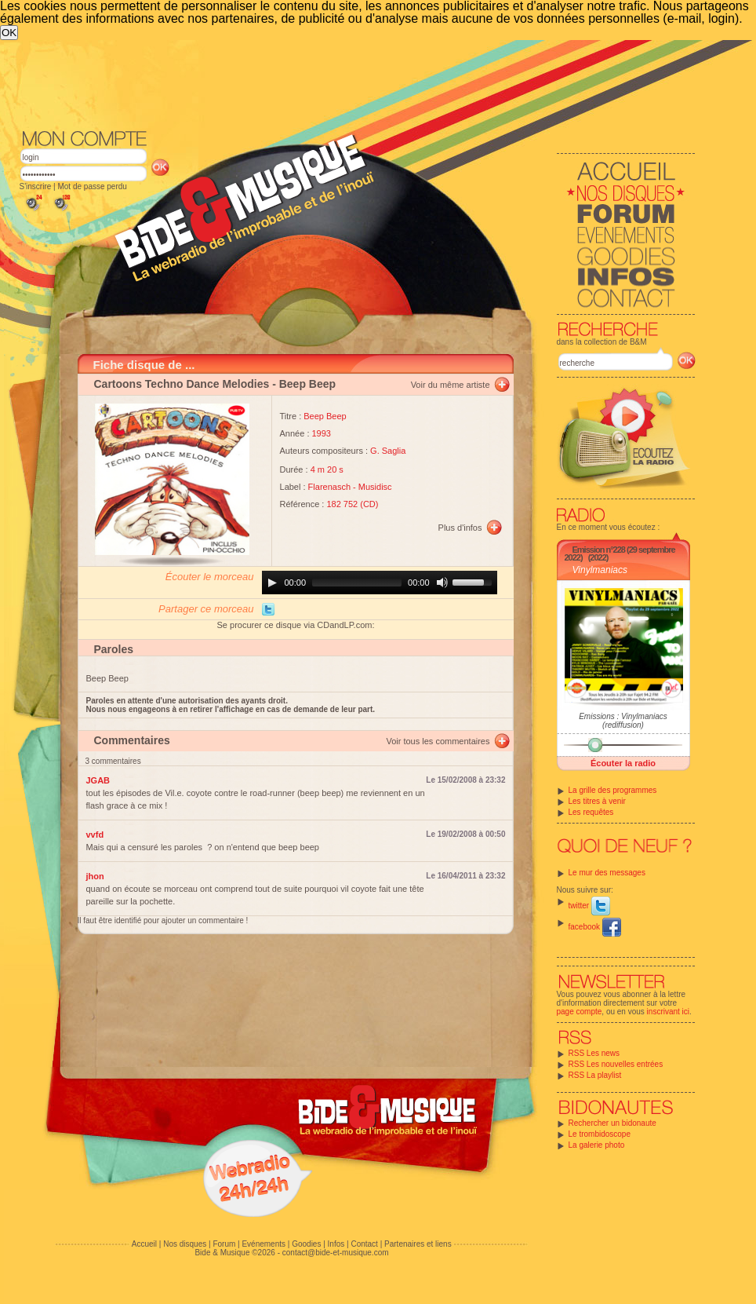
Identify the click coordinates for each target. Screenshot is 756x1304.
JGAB (98, 780)
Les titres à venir (597, 801)
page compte (579, 1011)
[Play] (272, 582)
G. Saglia (387, 450)
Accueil (144, 1244)
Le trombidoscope (600, 1134)
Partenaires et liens (418, 1244)
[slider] (357, 582)
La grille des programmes (613, 790)
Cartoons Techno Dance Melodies (182, 384)
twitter (589, 905)
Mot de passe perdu (91, 186)
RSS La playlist (595, 1075)
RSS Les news (594, 1053)
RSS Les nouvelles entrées (616, 1064)
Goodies (306, 1244)
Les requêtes (591, 812)
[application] (379, 582)
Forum (224, 1244)
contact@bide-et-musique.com (335, 1252)
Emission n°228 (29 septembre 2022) (620, 553)
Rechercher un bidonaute (612, 1123)
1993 (321, 433)
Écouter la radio (623, 763)
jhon (95, 876)
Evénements (263, 1244)
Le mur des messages (607, 872)
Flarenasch (329, 486)
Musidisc (375, 486)
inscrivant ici (668, 1011)
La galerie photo (597, 1145)
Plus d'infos (460, 527)
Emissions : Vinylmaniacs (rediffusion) (623, 720)
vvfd (95, 834)
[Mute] (442, 582)
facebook (595, 926)
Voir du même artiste (450, 384)
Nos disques (184, 1244)
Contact (364, 1244)
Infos (336, 1244)
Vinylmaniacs (599, 569)
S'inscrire (36, 186)
